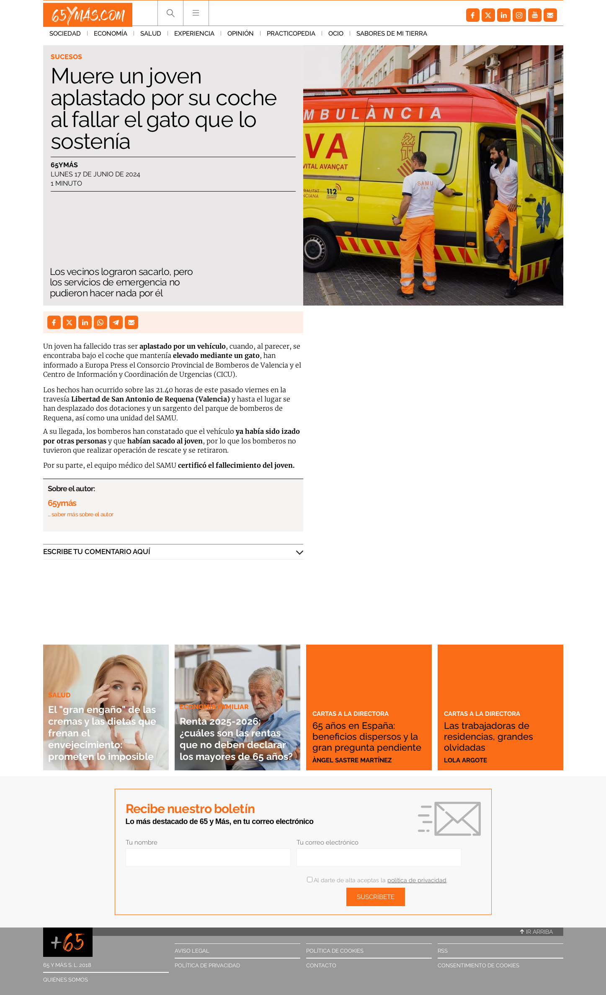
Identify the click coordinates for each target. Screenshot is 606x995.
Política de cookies (335, 951)
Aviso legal (192, 951)
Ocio (335, 37)
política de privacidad (416, 880)
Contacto (321, 965)
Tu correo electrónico (327, 842)
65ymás (64, 165)
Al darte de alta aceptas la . (377, 880)
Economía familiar (216, 683)
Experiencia (194, 37)
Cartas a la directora (354, 702)
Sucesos (67, 57)
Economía (110, 37)
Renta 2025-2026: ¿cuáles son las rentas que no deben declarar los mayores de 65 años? (233, 726)
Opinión (240, 37)
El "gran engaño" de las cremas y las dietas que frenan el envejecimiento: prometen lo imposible (104, 726)
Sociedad (65, 37)
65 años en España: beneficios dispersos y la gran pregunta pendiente (368, 730)
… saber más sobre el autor (80, 514)
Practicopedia (291, 37)
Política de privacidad (207, 965)
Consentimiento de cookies (478, 965)
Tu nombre (141, 842)
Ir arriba (536, 931)
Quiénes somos (65, 980)
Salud (150, 37)
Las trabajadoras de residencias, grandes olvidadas (495, 736)
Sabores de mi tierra (391, 37)
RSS (443, 951)
